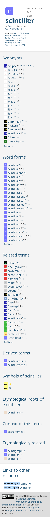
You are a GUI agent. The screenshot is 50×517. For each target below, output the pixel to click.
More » (8, 146)
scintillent (14, 220)
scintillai (13, 169)
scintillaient (16, 173)
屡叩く (12, 90)
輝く (11, 117)
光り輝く (13, 78)
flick (11, 310)
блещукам (15, 267)
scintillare (14, 412)
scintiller (19, 20)
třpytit (12, 290)
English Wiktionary (12, 38)
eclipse (12, 66)
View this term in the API (15, 45)
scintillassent (16, 196)
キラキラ (13, 74)
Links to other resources (16, 472)
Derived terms (16, 353)
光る (11, 82)
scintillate (14, 133)
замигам (14, 271)
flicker (12, 314)
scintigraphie (17, 451)
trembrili (14, 330)
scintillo (13, 458)
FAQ (29, 12)
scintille (13, 212)
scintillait (14, 181)
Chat (29, 15)
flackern (13, 125)
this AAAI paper (31, 507)
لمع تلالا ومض (15, 142)
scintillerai (15, 232)
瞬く (11, 105)
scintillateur (16, 361)
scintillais (14, 177)
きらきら (13, 70)
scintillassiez (16, 204)
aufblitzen (15, 121)
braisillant (15, 338)
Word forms (14, 157)
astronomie (15, 431)
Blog (29, 19)
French (12, 26)
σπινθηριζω (15, 298)
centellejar (15, 275)
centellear (14, 334)
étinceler (14, 455)
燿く (11, 98)
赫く (11, 113)
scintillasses (16, 200)
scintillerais (15, 240)
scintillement (16, 365)
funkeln (13, 294)
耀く (11, 109)
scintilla (13, 165)
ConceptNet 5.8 (15, 28)
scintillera (14, 228)
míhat (12, 283)
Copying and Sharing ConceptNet (22, 510)
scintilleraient (17, 236)
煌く (11, 94)
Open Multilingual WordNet (14, 41)
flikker (12, 137)
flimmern (14, 129)
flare (11, 302)
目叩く (12, 102)
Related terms (16, 255)
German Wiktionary (17, 35)
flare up (13, 306)
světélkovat (15, 286)
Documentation (35, 8)
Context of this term (22, 423)
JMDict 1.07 (17, 33)
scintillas (14, 188)
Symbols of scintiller (22, 376)
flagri (11, 326)
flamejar (13, 279)
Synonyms (12, 58)
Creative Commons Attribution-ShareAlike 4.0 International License (22, 501)
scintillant (14, 185)
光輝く (12, 86)
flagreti (13, 322)
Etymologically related (24, 443)
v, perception (24, 65)
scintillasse (15, 192)
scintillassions (17, 208)
